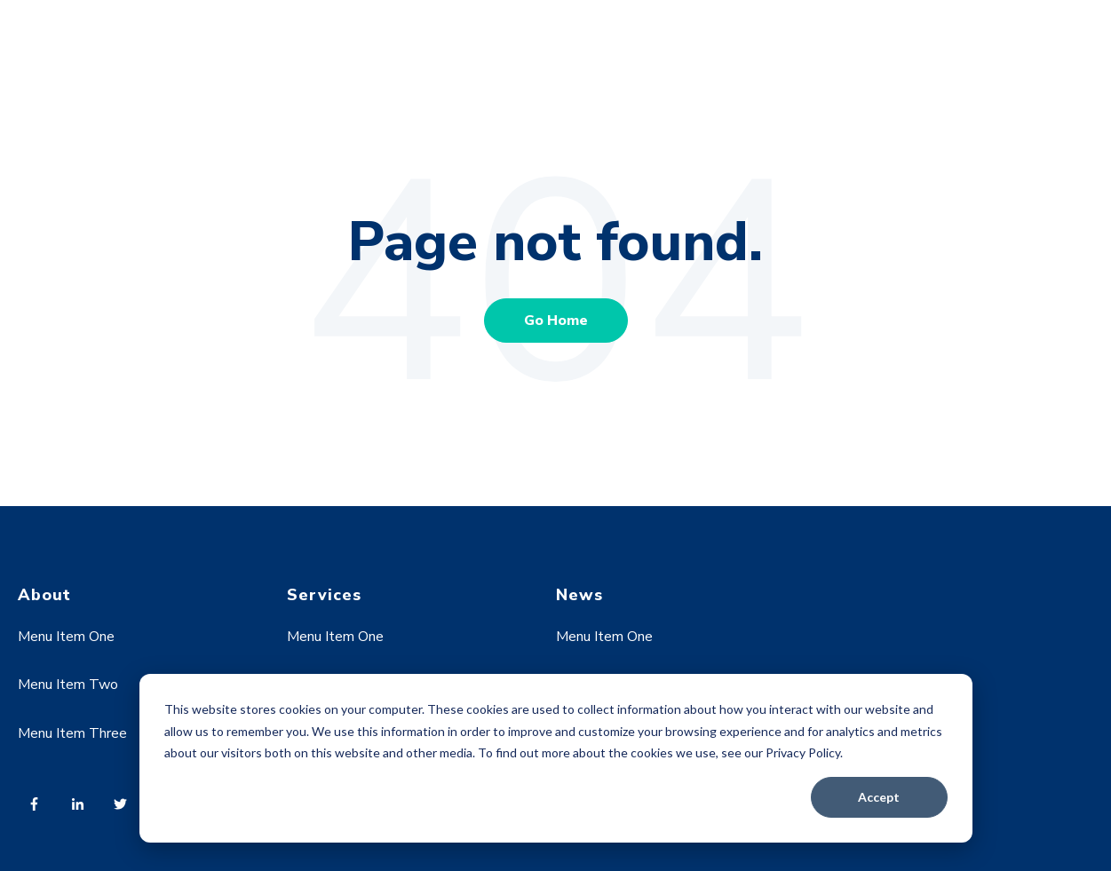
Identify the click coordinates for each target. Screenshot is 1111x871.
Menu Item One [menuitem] (66, 636)
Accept (879, 796)
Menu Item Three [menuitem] (72, 733)
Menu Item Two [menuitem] (68, 684)
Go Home (556, 320)
